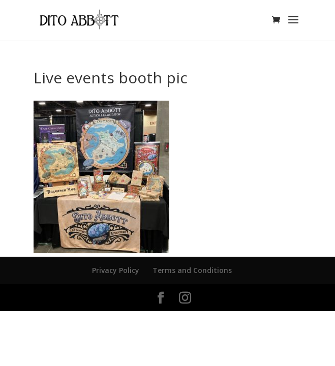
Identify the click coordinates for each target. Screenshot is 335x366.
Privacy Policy (115, 270)
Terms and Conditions (192, 270)
